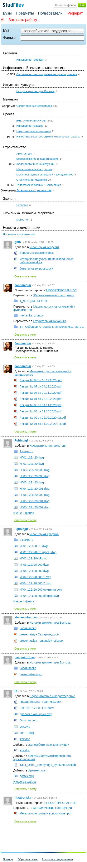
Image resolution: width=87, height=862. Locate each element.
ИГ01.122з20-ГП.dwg (34, 546)
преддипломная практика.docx (40, 701)
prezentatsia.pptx (31, 674)
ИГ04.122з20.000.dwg (34, 571)
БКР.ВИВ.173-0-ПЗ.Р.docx (37, 708)
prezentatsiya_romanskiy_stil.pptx (41, 640)
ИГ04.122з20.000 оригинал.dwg (41, 589)
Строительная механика (31, 179)
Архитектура (24, 153)
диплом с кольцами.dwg (36, 714)
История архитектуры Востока (35, 91)
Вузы (7, 13)
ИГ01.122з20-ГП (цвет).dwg (38, 552)
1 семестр (26, 451)
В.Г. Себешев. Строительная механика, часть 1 (52, 326)
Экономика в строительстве (34, 190)
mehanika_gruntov (32, 315)
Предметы (25, 13)
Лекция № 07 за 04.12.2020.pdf (40, 386)
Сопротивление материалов (34, 105)
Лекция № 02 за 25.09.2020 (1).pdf (43, 417)
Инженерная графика (30, 125)
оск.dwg (25, 726)
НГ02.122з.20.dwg (32, 463)
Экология (22, 205)
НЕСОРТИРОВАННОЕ (61, 290)
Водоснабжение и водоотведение (37, 158)
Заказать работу (23, 20)
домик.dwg (27, 776)
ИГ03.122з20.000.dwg (34, 564)
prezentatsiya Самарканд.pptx (39, 634)
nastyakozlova (25, 657)
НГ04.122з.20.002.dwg (34, 495)
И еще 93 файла (24, 781)
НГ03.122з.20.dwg (32, 482)
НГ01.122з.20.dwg (32, 457)
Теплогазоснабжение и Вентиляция (38, 184)
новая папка (28, 628)
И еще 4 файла (23, 601)
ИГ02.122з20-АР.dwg (33, 558)
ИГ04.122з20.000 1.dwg (35, 577)
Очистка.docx (29, 720)
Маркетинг (23, 219)
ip (16, 691)
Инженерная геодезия (30, 59)
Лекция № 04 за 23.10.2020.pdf (40, 399)
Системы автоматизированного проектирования (46, 74)
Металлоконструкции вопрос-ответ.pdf (45, 813)
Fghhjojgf (21, 440)
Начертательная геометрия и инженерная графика (48, 136)
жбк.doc (25, 739)
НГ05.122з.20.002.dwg (34, 507)
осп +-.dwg (27, 732)
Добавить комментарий (19, 234)
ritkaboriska (23, 797)
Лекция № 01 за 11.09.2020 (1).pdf (43, 423)
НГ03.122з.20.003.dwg (34, 476)
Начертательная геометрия (33, 131)
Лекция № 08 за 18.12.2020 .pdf (41, 380)
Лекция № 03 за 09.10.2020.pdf (40, 411)
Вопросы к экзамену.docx (37, 252)
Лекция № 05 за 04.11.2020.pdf (40, 405)
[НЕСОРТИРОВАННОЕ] (31, 120)
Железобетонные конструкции (35, 164)
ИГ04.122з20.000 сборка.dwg (39, 595)
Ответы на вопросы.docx (36, 268)
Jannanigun (23, 285)
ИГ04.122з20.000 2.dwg (35, 583)
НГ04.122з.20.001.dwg (34, 488)
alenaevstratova (26, 617)
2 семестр (26, 539)
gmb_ (18, 242)
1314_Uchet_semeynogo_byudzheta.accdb (48, 764)
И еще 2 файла (23, 513)
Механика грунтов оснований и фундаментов (44, 174)
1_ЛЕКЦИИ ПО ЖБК (33, 301)
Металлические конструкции (34, 169)
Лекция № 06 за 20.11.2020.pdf (40, 392)
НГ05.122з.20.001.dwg (34, 501)
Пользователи (50, 13)
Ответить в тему (25, 276)
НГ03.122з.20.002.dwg (34, 470)
